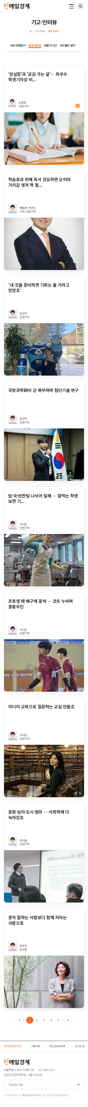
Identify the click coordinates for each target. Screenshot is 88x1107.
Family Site (16, 1084)
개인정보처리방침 (13, 1046)
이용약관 (35, 1046)
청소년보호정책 (57, 1046)
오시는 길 (79, 1046)
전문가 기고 (50, 45)
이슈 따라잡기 (18, 45)
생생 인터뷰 (34, 45)
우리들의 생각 (67, 45)
